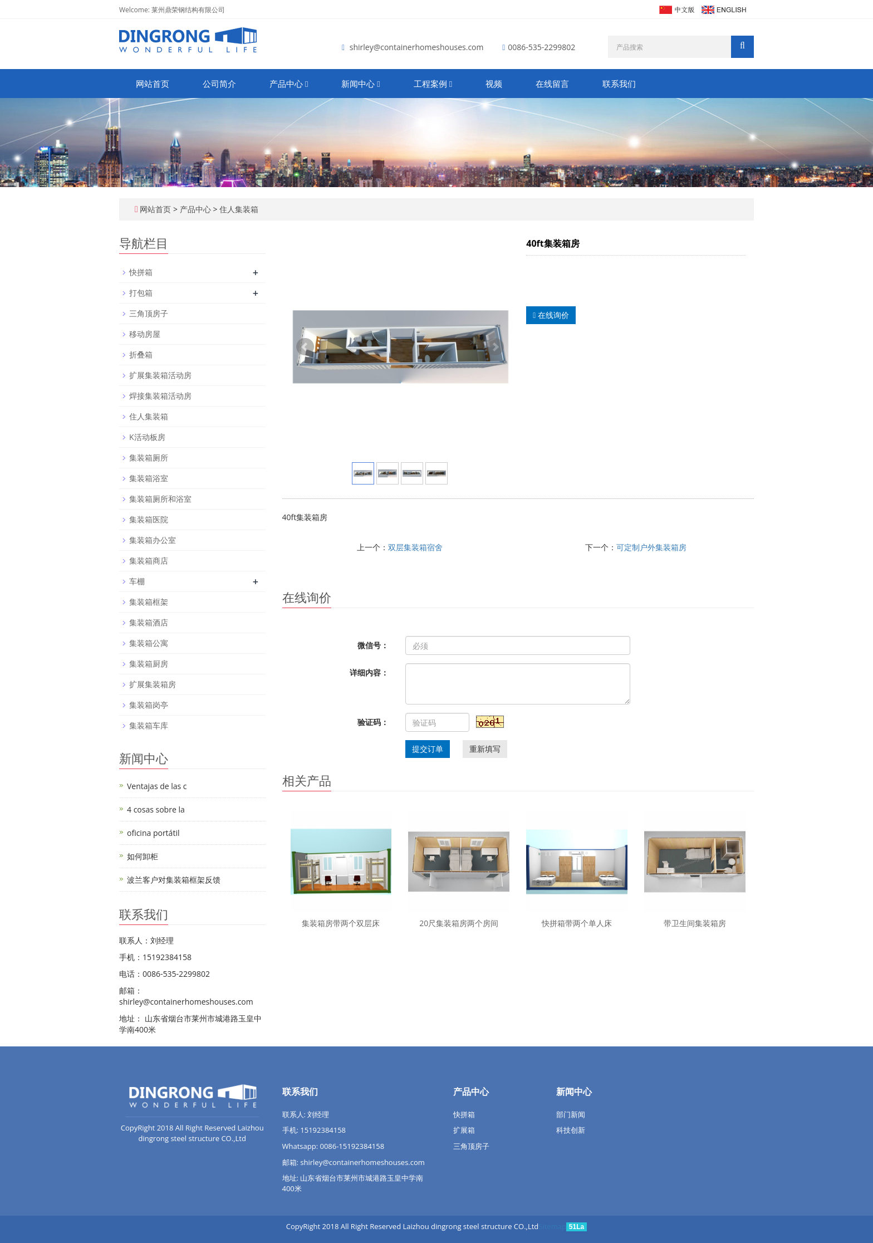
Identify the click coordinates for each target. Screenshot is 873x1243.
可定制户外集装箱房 (651, 547)
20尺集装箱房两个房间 (458, 923)
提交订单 (427, 748)
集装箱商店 (148, 560)
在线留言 (552, 83)
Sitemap (552, 1226)
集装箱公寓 (148, 643)
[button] (306, 83)
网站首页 (152, 83)
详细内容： (369, 672)
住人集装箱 (237, 209)
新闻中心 (360, 83)
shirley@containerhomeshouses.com (417, 47)
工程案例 (433, 83)
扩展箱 (464, 1130)
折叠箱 (141, 354)
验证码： (373, 722)
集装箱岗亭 (148, 704)
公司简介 (219, 83)
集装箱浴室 (148, 478)
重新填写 (485, 748)
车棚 (137, 581)
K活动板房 (147, 437)
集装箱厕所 (148, 457)
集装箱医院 (148, 519)
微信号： (373, 645)
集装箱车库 (148, 725)
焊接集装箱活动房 (160, 395)
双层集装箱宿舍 (415, 547)
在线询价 (551, 315)
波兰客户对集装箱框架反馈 (173, 879)
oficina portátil (153, 833)
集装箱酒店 (148, 622)
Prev (305, 347)
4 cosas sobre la (156, 809)
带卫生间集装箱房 (695, 923)
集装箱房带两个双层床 (341, 923)
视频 (493, 83)
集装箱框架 (148, 601)
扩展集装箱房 (152, 684)
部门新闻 (570, 1114)
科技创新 (570, 1130)
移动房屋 (144, 334)
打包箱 (141, 292)
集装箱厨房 (148, 663)
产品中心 (288, 83)
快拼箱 (141, 272)
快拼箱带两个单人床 (577, 923)
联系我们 (619, 83)
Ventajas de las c (157, 786)
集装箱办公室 (152, 540)
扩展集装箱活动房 (160, 375)
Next (495, 347)
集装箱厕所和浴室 (160, 498)
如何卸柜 (142, 856)
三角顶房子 (148, 313)
